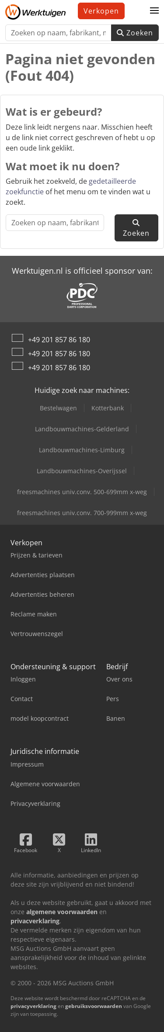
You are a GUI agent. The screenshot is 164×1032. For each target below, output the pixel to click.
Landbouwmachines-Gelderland (82, 429)
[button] (154, 11)
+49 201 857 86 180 (59, 339)
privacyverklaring (33, 1006)
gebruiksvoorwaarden (93, 1006)
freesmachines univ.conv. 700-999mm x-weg (82, 513)
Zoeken (135, 33)
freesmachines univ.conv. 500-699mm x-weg (82, 492)
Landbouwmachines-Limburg (82, 450)
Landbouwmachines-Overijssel (82, 471)
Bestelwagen (58, 408)
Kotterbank (107, 408)
